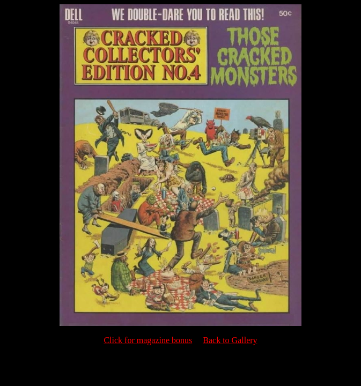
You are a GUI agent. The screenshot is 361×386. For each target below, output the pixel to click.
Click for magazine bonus (148, 340)
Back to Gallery (230, 340)
